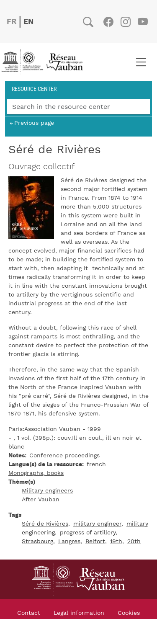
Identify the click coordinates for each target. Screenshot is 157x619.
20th (134, 541)
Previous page (34, 123)
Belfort (95, 541)
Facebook (108, 22)
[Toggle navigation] (141, 62)
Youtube (142, 22)
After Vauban (40, 500)
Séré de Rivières (45, 524)
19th (116, 541)
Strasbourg (37, 541)
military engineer (97, 524)
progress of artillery (88, 533)
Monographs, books (36, 473)
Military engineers (47, 491)
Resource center (34, 89)
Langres (69, 541)
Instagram (125, 22)
